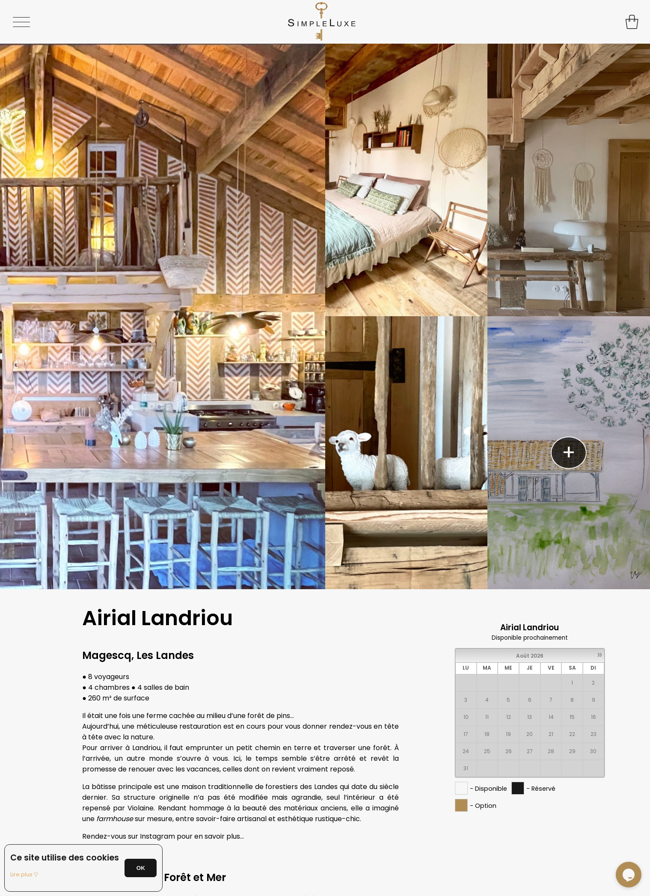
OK (141, 868)
